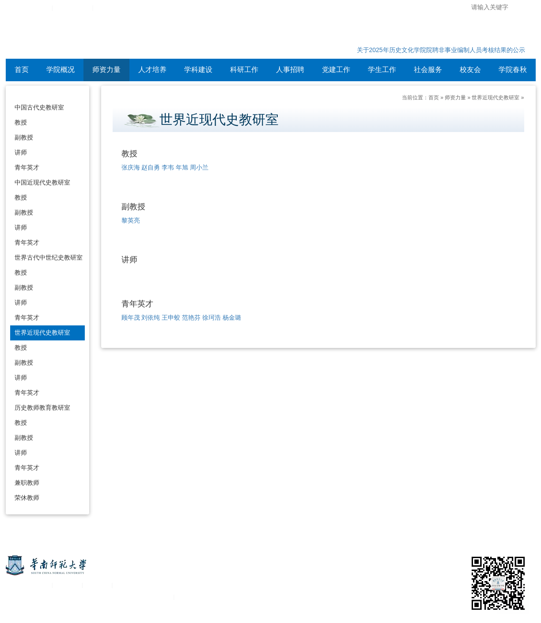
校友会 (470, 69)
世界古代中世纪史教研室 (49, 257)
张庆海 (130, 167)
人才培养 (152, 69)
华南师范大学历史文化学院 (120, 37)
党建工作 (336, 69)
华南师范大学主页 (27, 8)
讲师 (21, 152)
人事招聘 (290, 69)
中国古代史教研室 (39, 107)
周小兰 (199, 167)
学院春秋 (513, 69)
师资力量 (106, 69)
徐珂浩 (211, 317)
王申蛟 (171, 317)
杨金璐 (232, 317)
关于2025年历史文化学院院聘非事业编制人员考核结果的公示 (441, 49)
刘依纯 (150, 317)
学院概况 (60, 69)
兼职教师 (27, 482)
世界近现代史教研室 (42, 332)
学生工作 (382, 69)
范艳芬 (191, 317)
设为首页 (107, 8)
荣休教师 (27, 497)
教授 (21, 122)
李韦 (168, 167)
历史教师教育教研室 (42, 407)
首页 (22, 69)
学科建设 (198, 69)
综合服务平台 (72, 8)
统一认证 (67, 585)
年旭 (182, 167)
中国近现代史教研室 (42, 182)
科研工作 (244, 69)
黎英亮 (130, 220)
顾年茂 (130, 317)
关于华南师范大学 (27, 585)
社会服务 (428, 69)
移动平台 (97, 585)
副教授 (24, 137)
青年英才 (27, 167)
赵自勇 (150, 167)
